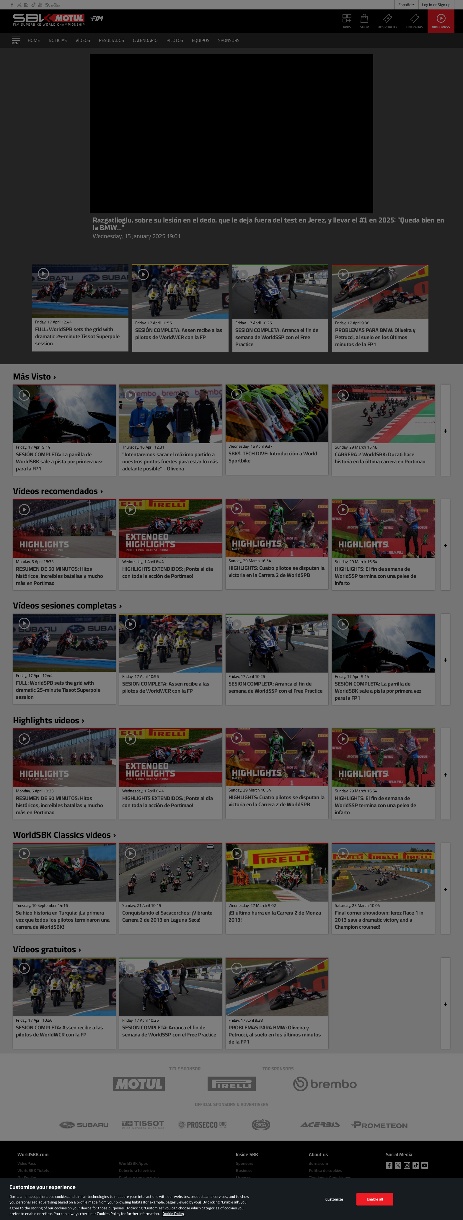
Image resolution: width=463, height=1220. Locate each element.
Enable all (375, 1199)
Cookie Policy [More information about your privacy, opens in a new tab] (173, 1213)
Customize (334, 1199)
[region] (231, 1199)
